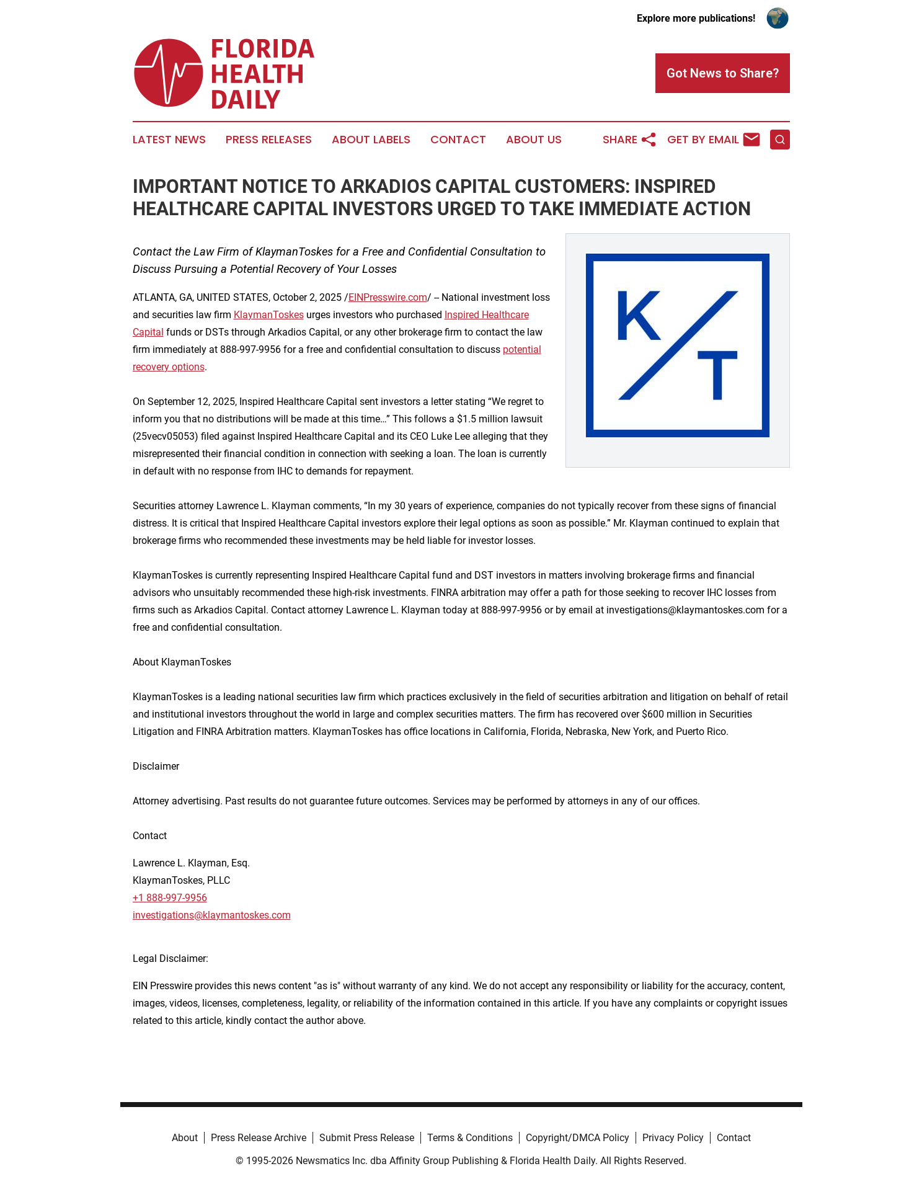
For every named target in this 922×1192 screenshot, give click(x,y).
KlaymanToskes (269, 315)
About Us (534, 139)
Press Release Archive (258, 1138)
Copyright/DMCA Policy (577, 1138)
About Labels (371, 139)
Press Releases (269, 139)
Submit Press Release (366, 1138)
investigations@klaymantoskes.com (212, 915)
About (185, 1138)
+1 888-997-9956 (170, 898)
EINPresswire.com (387, 297)
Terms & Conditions (470, 1138)
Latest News (169, 139)
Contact (458, 139)
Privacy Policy (673, 1138)
